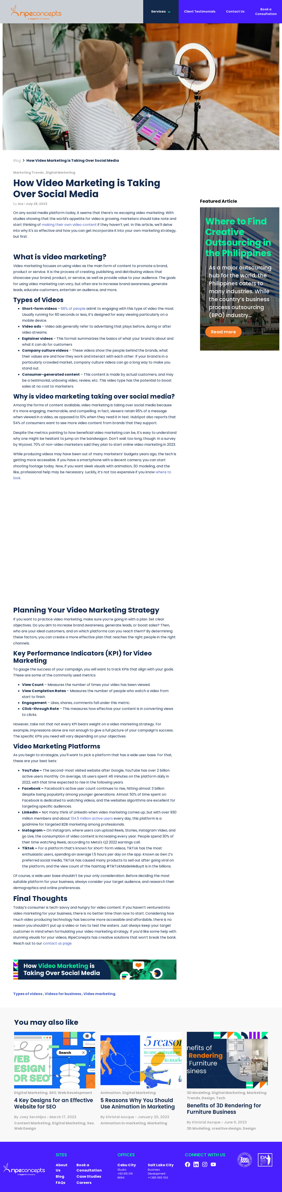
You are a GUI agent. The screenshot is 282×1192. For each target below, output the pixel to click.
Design (208, 1099)
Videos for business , (64, 995)
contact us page (57, 944)
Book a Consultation (266, 12)
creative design (226, 1129)
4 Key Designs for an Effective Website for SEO (53, 1105)
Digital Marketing (60, 174)
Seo (90, 1124)
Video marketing (99, 995)
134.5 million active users (92, 819)
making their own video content (69, 225)
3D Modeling (198, 1094)
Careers (83, 1183)
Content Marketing (32, 1124)
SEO (52, 1094)
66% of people (73, 309)
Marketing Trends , (29, 174)
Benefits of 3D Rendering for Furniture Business (224, 1110)
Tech (220, 1099)
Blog (17, 161)
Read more (223, 333)
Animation (110, 1094)
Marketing (157, 1124)
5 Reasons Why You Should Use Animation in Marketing (137, 1105)
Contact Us (235, 12)
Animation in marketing (123, 1124)
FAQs (60, 1183)
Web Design (25, 1129)
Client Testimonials (199, 12)
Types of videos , (29, 995)
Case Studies (88, 1177)
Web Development (75, 1094)
